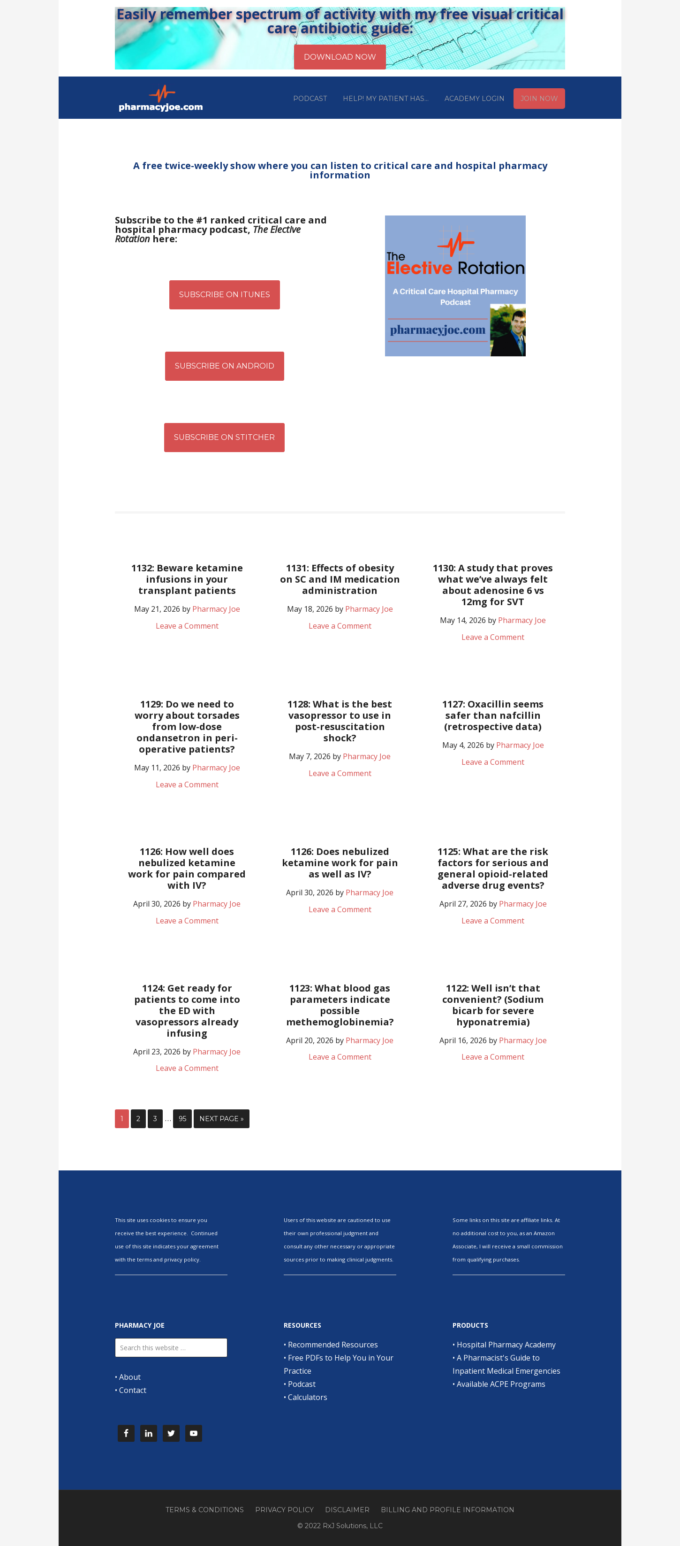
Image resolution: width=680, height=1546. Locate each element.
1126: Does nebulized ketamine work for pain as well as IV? (340, 862)
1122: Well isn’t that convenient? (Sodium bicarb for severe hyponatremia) (493, 1005)
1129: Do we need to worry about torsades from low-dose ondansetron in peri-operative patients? (187, 726)
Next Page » (221, 1119)
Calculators (307, 1397)
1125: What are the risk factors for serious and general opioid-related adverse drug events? (493, 868)
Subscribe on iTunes (224, 294)
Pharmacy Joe (162, 98)
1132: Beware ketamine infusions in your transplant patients (187, 579)
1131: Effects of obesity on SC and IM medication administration (340, 579)
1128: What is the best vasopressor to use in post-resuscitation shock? (339, 721)
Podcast (302, 1384)
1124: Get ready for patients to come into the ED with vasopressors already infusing (187, 1010)
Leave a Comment (187, 626)
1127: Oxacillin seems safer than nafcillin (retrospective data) (493, 715)
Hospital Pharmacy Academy (506, 1344)
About (130, 1377)
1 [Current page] (122, 1119)
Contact (132, 1390)
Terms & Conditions (205, 1510)
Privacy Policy (284, 1510)
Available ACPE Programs (501, 1384)
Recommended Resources (333, 1344)
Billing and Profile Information (447, 1510)
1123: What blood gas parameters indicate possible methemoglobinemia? (340, 1005)
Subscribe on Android (224, 366)
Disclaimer (347, 1510)
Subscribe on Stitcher (224, 437)
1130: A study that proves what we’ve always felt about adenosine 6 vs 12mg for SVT (493, 584)
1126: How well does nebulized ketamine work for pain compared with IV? (187, 868)
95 (182, 1119)
